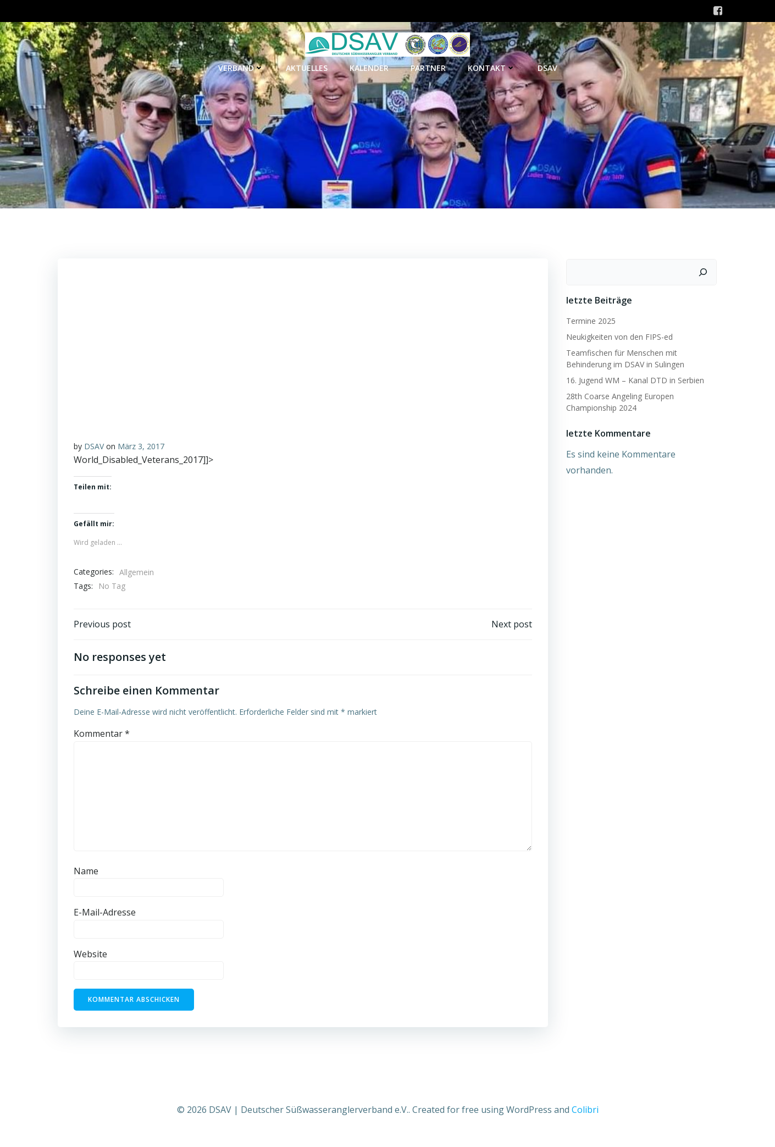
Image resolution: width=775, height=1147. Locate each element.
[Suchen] (704, 274)
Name (86, 875)
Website (90, 959)
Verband (241, 68)
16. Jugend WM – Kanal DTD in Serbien (634, 382)
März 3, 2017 (141, 449)
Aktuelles (307, 68)
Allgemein (136, 575)
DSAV (547, 68)
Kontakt (492, 68)
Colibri (585, 1114)
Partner (428, 68)
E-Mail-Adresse (105, 917)
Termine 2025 (590, 323)
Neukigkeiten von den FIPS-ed (618, 339)
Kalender (369, 68)
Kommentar (102, 738)
